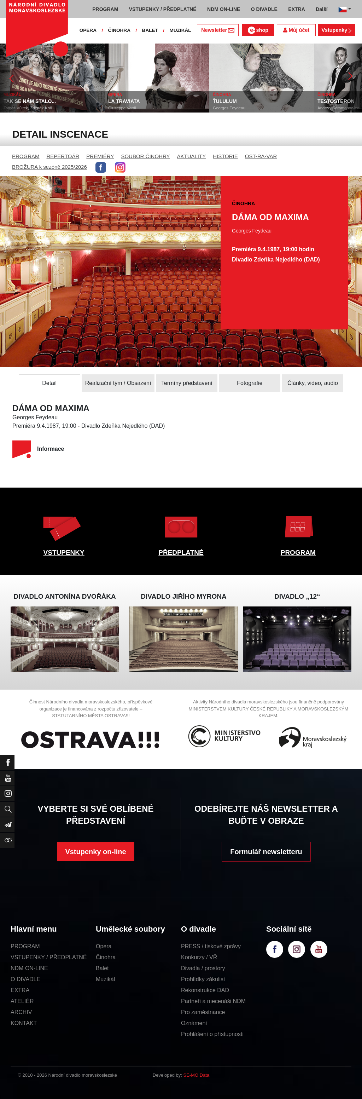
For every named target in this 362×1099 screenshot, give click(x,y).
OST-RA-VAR (261, 156)
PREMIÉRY (100, 156)
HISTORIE (225, 156)
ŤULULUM (245, 101)
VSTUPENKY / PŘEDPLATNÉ (49, 957)
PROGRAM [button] (105, 9)
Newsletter (217, 30)
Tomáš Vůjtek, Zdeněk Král (48, 108)
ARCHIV (21, 1012)
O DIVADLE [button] (264, 9)
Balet (102, 968)
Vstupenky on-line (95, 852)
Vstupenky (336, 30)
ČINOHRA (119, 30)
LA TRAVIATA (144, 101)
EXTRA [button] (296, 9)
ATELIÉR (22, 1001)
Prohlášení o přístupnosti (212, 1034)
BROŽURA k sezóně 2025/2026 (49, 167)
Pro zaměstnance (203, 1012)
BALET (150, 30)
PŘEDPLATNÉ (180, 552)
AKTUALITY (191, 156)
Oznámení (194, 1023)
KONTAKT (24, 1023)
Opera (103, 946)
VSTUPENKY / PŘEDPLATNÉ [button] (163, 9)
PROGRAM (26, 156)
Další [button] (321, 9)
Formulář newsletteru (266, 852)
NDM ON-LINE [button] (223, 9)
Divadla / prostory (203, 968)
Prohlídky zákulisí (203, 979)
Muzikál (105, 979)
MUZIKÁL (180, 30)
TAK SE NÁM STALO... (50, 101)
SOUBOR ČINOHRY (145, 156)
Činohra (106, 957)
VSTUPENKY (63, 552)
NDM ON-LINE (29, 968)
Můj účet (296, 30)
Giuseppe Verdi (143, 108)
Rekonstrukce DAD (205, 990)
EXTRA (20, 990)
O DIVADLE (25, 979)
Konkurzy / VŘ (199, 957)
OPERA (88, 30)
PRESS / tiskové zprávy (211, 946)
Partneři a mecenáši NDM (213, 1001)
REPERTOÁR (63, 156)
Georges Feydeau (249, 108)
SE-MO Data (196, 1075)
